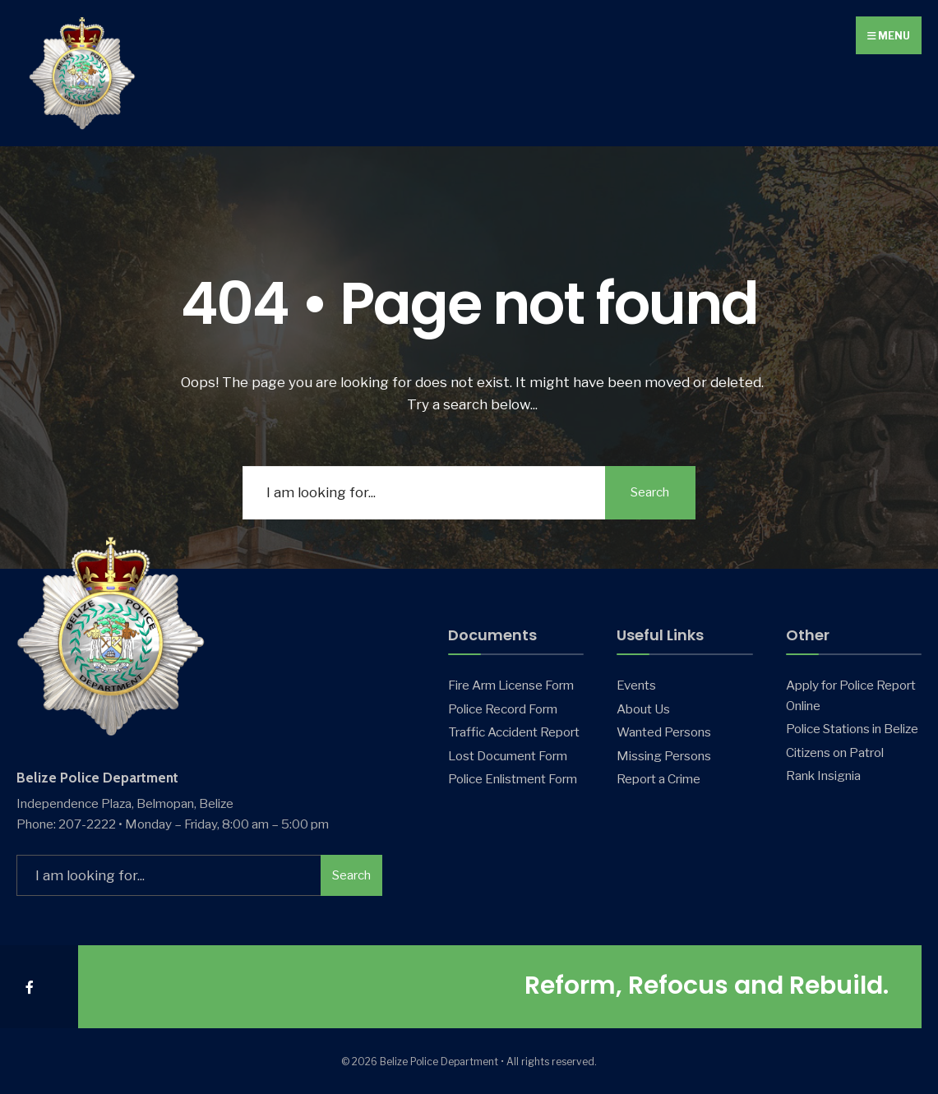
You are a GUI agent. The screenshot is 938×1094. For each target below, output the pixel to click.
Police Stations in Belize (852, 728)
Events (636, 685)
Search (650, 492)
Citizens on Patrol (835, 752)
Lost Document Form (507, 756)
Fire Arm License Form (511, 685)
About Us (643, 709)
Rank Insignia (823, 775)
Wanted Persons (664, 732)
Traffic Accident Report (514, 732)
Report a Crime (658, 779)
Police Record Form (502, 709)
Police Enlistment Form (512, 779)
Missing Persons (664, 756)
